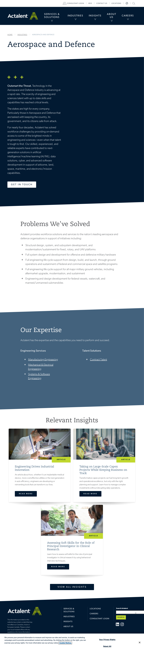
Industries (75, 15)
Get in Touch (22, 184)
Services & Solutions (52, 16)
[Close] (140, 642)
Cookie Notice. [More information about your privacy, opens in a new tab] (65, 643)
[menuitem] (52, 16)
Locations (116, 3)
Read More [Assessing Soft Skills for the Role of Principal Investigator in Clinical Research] (58, 567)
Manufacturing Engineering (43, 359)
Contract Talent (98, 359)
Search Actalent (133, 3)
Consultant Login (75, 3)
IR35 (90, 3)
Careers (128, 15)
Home (22, 16)
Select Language (126, 3)
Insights (95, 15)
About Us (111, 16)
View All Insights (72, 587)
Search (120, 617)
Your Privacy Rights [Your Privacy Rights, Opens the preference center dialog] (107, 640)
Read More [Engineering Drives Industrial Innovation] (26, 494)
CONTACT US (101, 3)
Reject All (107, 646)
